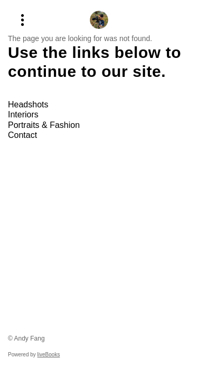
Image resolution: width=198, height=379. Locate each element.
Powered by (34, 354)
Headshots (28, 104)
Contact (22, 135)
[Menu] (22, 20)
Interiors (23, 114)
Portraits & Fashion (44, 125)
